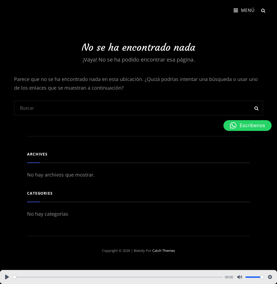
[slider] (118, 277)
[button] (247, 125)
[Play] (7, 277)
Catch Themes (163, 250)
